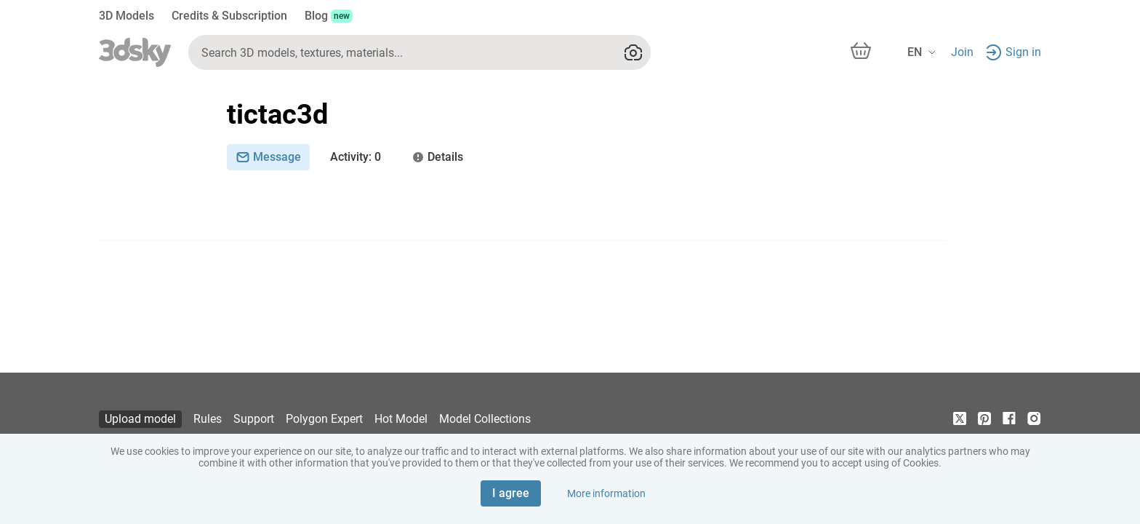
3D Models (126, 16)
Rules (207, 419)
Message (268, 157)
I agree (510, 493)
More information (606, 493)
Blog (329, 16)
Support (253, 419)
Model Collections (485, 419)
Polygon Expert (324, 419)
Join (962, 52)
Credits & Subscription (229, 16)
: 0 (355, 157)
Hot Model (401, 419)
